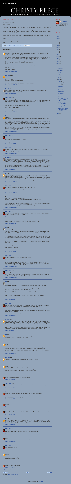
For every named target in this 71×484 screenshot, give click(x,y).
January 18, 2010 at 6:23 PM (10, 424)
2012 (58, 60)
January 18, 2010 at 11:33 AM (10, 216)
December (60, 65)
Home (27, 472)
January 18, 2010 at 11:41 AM (10, 251)
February (60, 83)
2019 (58, 47)
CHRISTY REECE (35, 10)
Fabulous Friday (61, 93)
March (59, 81)
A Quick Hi (60, 106)
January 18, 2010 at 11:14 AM (10, 93)
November (60, 67)
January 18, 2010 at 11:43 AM (11, 266)
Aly (6, 227)
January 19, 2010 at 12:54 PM (11, 460)
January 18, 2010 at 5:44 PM (10, 387)
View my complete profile (61, 29)
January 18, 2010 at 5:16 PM (10, 372)
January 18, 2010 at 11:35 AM (10, 223)
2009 (58, 113)
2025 (58, 36)
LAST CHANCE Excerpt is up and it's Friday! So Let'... (63, 99)
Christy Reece (8, 97)
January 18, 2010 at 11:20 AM (11, 111)
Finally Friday (60, 86)
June (59, 75)
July (59, 74)
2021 (58, 43)
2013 (58, 58)
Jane (6, 334)
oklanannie (7, 51)
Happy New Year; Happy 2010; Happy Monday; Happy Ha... (63, 109)
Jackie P (7, 88)
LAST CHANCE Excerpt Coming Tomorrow (62, 103)
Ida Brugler (7, 75)
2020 (58, 45)
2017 (58, 51)
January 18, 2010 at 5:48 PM (10, 406)
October (60, 68)
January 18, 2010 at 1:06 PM (10, 315)
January (59, 84)
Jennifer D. (7, 342)
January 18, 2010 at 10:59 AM (11, 84)
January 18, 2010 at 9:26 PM (10, 441)
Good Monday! (61, 91)
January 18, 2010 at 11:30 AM (11, 192)
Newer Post (5, 472)
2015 (58, 54)
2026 (58, 35)
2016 (58, 52)
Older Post (49, 472)
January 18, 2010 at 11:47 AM (11, 277)
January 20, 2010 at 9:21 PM (10, 467)
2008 (58, 115)
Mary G (6, 437)
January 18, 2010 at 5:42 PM (10, 379)
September (60, 70)
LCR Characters (61, 89)
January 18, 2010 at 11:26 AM (11, 153)
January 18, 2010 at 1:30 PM (10, 330)
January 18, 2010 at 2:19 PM (10, 353)
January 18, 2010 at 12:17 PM (10, 299)
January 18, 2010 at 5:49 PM (10, 414)
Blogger (41, 481)
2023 (58, 40)
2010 (58, 63)
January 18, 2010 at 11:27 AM (10, 169)
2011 (58, 61)
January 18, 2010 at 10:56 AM (11, 71)
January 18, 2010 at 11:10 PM (11, 448)
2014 (58, 56)
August (59, 72)
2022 (58, 42)
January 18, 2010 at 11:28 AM (11, 181)
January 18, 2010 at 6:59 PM (10, 433)
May (59, 77)
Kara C (6, 115)
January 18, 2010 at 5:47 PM (10, 398)
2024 (58, 38)
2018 (58, 49)
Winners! (59, 96)
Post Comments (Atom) (13, 474)
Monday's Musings (61, 94)
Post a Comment (7, 469)
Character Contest (61, 88)
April (59, 79)
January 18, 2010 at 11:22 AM (10, 143)
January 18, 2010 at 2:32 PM (10, 361)
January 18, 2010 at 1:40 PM (10, 338)
